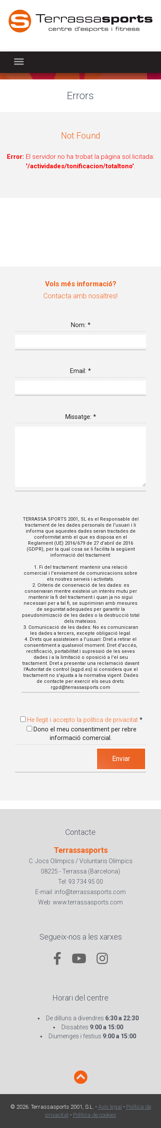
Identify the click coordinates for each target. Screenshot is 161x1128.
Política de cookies (94, 1115)
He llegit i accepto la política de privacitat (82, 720)
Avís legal (110, 1107)
